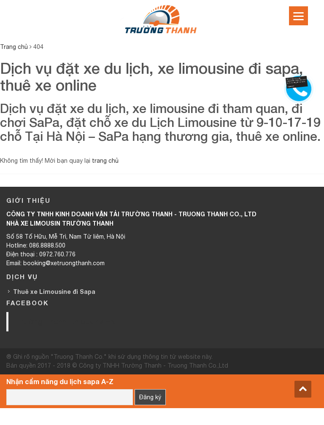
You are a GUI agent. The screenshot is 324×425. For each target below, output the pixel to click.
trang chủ (105, 160)
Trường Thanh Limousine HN (66, 321)
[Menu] (298, 15)
